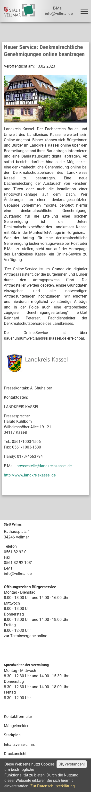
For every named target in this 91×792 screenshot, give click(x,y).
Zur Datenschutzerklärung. (53, 786)
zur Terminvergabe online (25, 636)
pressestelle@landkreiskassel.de (44, 466)
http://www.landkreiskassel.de (30, 475)
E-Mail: (10, 568)
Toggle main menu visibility (85, 9)
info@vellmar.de (18, 573)
